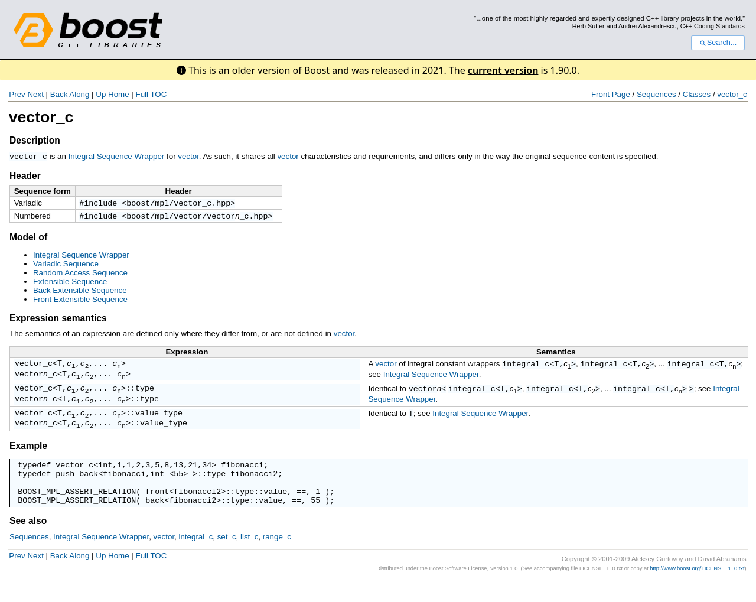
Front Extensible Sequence (80, 301)
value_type (159, 423)
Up (101, 94)
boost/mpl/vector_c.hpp (178, 203)
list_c (249, 558)
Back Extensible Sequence (80, 292)
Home (118, 94)
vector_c (732, 94)
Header (25, 175)
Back (59, 94)
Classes (697, 94)
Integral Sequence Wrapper (117, 156)
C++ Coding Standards (712, 26)
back (154, 521)
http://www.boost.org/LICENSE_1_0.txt (697, 590)
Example (28, 458)
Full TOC (151, 94)
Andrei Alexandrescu (647, 26)
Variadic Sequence (66, 265)
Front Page (610, 94)
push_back (77, 489)
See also (28, 542)
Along (79, 94)
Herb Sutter (588, 26)
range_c (277, 558)
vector (188, 156)
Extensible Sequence (70, 283)
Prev (17, 94)
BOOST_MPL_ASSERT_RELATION (77, 510)
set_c (226, 558)
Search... (718, 42)
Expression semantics (58, 320)
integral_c (525, 366)
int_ (159, 489)
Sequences (656, 94)
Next (35, 94)
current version (503, 70)
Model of (28, 239)
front (157, 510)
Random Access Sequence (80, 274)
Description (34, 140)
